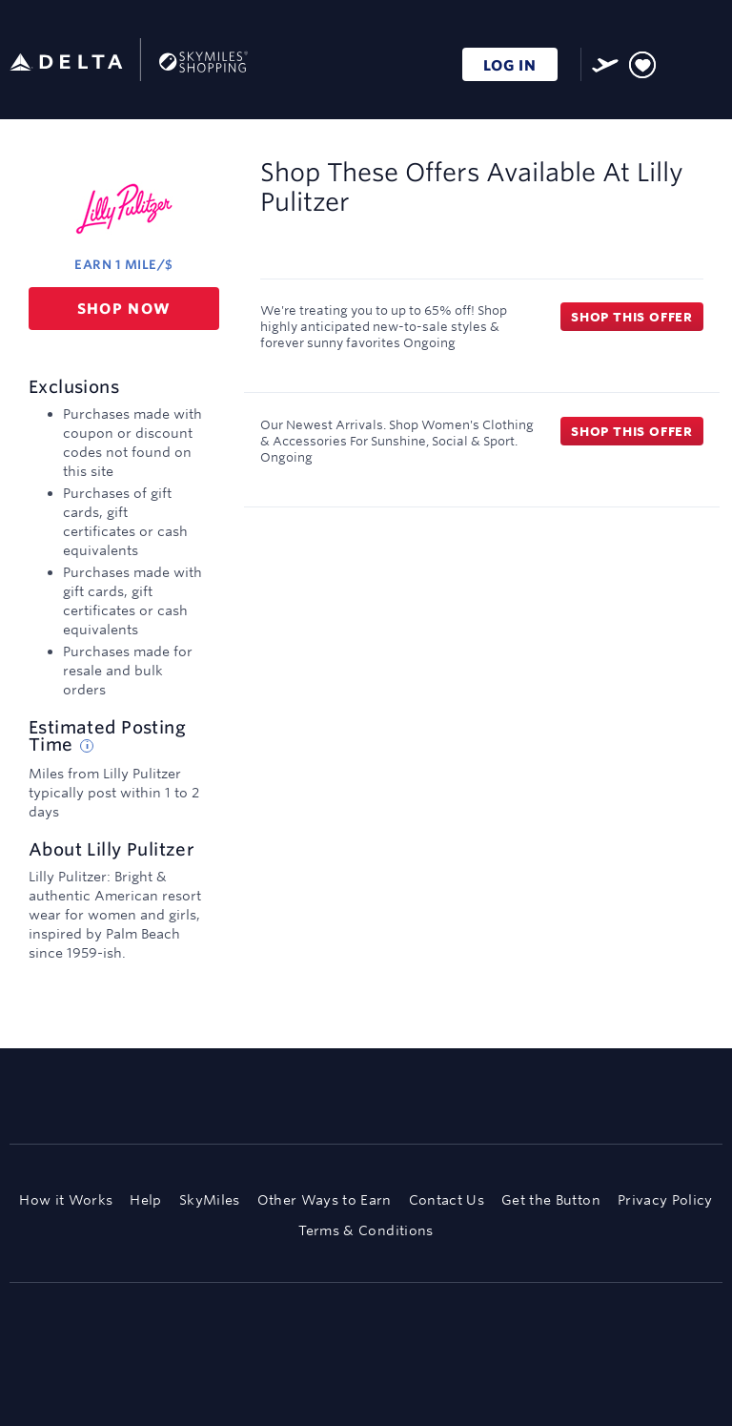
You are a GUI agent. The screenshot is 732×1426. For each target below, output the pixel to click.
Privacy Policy (665, 1200)
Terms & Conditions (365, 1230)
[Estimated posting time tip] (86, 746)
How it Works (65, 1200)
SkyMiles (209, 1200)
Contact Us (446, 1200)
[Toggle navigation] (709, 62)
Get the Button (550, 1200)
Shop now (124, 309)
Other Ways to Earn (324, 1200)
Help (145, 1200)
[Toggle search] (678, 61)
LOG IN (510, 65)
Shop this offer (632, 316)
